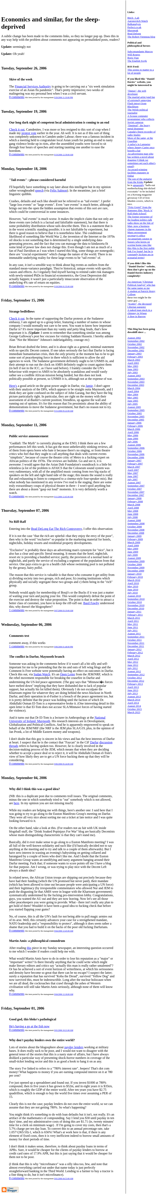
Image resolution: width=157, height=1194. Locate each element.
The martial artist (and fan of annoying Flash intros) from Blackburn (141, 102)
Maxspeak (132, 30)
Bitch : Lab (133, 17)
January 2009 (134, 536)
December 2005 (135, 419)
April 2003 (133, 362)
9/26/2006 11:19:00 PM (63, 97)
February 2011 (135, 614)
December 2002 (135, 350)
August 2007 (134, 482)
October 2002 (134, 344)
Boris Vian (133, 57)
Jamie (89, 385)
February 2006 (135, 425)
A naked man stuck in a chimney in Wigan (139, 312)
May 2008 (132, 510)
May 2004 (132, 394)
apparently (138, 185)
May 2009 (132, 548)
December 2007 (135, 495)
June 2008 (132, 514)
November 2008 (135, 529)
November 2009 (135, 567)
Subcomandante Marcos (140, 51)
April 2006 (133, 432)
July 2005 (132, 403)
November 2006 (135, 454)
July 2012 (132, 668)
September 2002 (136, 340)
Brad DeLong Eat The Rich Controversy (56, 528)
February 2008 (135, 501)
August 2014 (134, 705)
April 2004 (133, 391)
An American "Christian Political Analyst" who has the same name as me (141, 285)
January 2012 (134, 649)
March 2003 (133, 359)
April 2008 (133, 507)
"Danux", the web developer (136, 92)
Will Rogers (133, 54)
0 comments (16, 97)
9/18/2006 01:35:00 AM (63, 286)
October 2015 (134, 709)
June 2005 (132, 400)
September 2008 (136, 523)
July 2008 (132, 517)
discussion (105, 742)
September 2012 (136, 674)
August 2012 (134, 671)
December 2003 (135, 385)
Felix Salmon (58, 190)
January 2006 (134, 422)
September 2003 (136, 378)
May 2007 (132, 473)
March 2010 (133, 580)
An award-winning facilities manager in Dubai (138, 172)
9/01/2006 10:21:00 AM (63, 1030)
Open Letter (67, 674)
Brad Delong (134, 33)
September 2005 (136, 410)
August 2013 (134, 696)
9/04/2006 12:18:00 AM (63, 994)
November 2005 (135, 416)
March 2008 (133, 504)
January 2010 (134, 573)
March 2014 (133, 699)
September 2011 (136, 636)
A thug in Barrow (136, 316)
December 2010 (135, 608)
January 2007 (134, 460)
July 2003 (132, 372)
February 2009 (135, 539)
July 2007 (132, 479)
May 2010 (132, 586)
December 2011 (135, 646)
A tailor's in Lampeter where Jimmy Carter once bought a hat (140, 147)
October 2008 (134, 526)
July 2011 (132, 630)
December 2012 (135, 680)
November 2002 (135, 347)
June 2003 (132, 369)
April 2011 (133, 621)
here (16, 803)
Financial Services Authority (33, 86)
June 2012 (132, 665)
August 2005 (134, 407)
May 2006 (132, 435)
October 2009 (134, 564)
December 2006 (135, 457)
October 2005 (134, 413)
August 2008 (134, 520)
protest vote (28, 133)
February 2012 (135, 652)
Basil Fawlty (91, 603)
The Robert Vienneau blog (141, 36)
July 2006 (132, 441)
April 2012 (133, 658)
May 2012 (132, 661)
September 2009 (136, 561)
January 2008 (134, 498)
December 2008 (135, 532)
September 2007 (136, 485)
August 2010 (134, 595)
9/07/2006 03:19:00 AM (63, 610)
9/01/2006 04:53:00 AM (63, 1178)
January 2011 (134, 611)
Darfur (94, 742)
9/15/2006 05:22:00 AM (63, 411)
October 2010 (134, 602)
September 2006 (136, 447)
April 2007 (133, 469)
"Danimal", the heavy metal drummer (138, 127)
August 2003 (134, 375)
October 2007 (134, 488)
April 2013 (133, 687)
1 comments (16, 610)
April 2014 (133, 702)
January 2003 (134, 353)
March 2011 (133, 617)
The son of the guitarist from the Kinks (139, 180)
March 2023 (133, 712)
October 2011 (134, 639)
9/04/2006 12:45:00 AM (63, 931)
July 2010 (132, 592)
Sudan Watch (42, 674)
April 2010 (133, 583)
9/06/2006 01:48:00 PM (63, 647)
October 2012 (134, 677)
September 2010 (136, 598)
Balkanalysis (134, 24)
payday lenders (73, 1047)
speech (39, 190)
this (29, 948)
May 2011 (132, 624)
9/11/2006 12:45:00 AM (63, 497)
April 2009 (133, 545)
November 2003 (135, 381)
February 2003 (135, 356)
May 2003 (132, 366)
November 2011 (135, 643)
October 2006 (134, 451)
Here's (13, 385)
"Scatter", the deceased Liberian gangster (139, 305)
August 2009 (134, 558)
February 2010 (135, 576)
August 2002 (134, 337)
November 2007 (135, 492)
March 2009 (133, 542)
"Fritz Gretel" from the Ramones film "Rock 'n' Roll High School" (139, 210)
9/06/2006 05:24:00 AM (63, 764)
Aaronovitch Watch (137, 20)
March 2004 (133, 388)
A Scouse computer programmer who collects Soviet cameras (140, 119)
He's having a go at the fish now (29, 1026)
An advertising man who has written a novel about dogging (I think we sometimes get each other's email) (141, 160)
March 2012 (133, 655)
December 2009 (135, 570)
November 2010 (135, 605)
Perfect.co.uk (134, 27)
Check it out (16, 129)
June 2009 (132, 551)
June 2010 (132, 589)
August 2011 (134, 633)
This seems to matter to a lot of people (140, 71)
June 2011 (132, 627)
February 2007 (135, 463)
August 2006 (134, 444)
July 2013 (132, 693)
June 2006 (132, 438)
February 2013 (135, 683)
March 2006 (133, 429)
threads (13, 746)
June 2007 (132, 476)
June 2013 (132, 690)
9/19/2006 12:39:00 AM (63, 155)
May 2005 (132, 397)
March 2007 (133, 466)
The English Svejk (137, 60)
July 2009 (132, 554)
